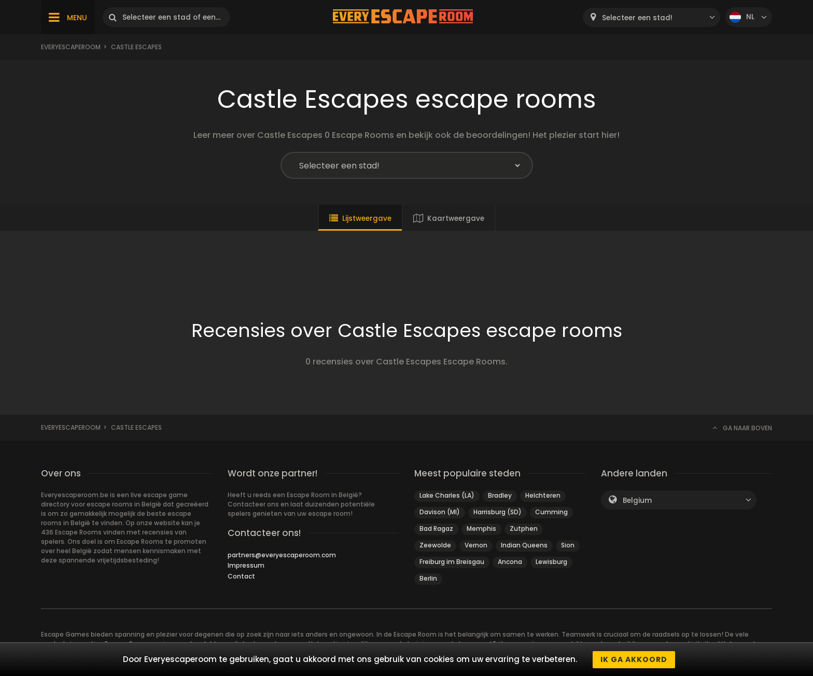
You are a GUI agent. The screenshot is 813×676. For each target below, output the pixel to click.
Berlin (428, 578)
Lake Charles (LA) (446, 495)
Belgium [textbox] (637, 500)
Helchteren (542, 495)
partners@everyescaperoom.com (282, 555)
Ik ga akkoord (633, 659)
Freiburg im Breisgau (451, 561)
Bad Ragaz (436, 528)
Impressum (246, 565)
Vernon (476, 545)
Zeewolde (435, 545)
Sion (567, 545)
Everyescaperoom (71, 47)
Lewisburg (551, 561)
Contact (241, 576)
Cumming (551, 512)
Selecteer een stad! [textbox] (637, 18)
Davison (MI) (439, 512)
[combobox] (651, 17)
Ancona (510, 561)
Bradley (500, 495)
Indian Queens (524, 545)
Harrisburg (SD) (497, 512)
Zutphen (524, 528)
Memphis (481, 528)
